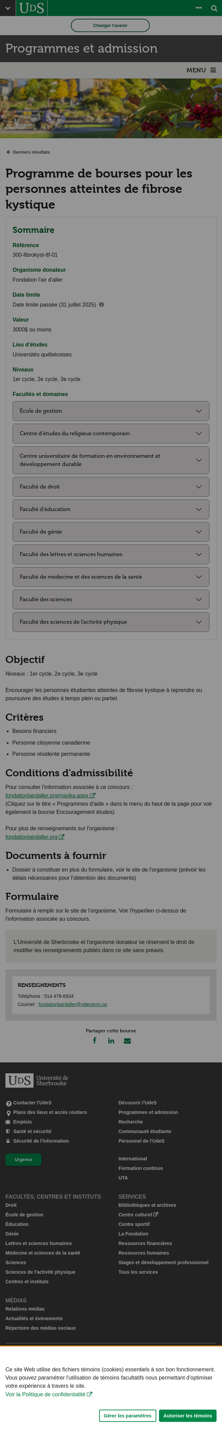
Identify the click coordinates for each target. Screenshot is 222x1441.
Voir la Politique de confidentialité (45, 1414)
